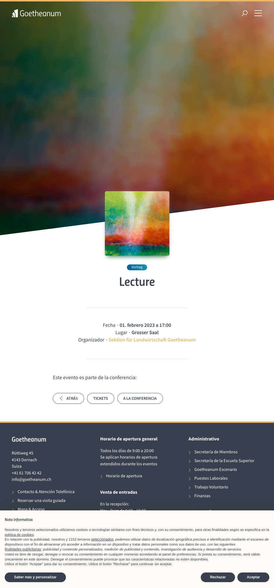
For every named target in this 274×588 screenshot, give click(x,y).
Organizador (91, 340)
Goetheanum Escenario (215, 469)
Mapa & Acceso (31, 509)
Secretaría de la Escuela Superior (224, 461)
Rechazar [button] (218, 577)
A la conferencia (140, 398)
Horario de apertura (124, 476)
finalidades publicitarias (23, 549)
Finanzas (202, 496)
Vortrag (136, 267)
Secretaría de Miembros (215, 452)
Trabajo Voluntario (211, 487)
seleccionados (102, 539)
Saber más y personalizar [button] (35, 577)
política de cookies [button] (19, 535)
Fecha (109, 325)
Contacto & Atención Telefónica (46, 492)
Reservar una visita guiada (41, 500)
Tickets (100, 398)
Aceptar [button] (253, 577)
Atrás (68, 398)
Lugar (121, 332)
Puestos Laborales (211, 478)
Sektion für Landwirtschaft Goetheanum (152, 340)
